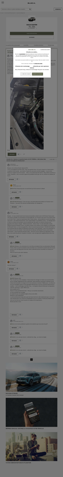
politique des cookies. (38, 63)
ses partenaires (22, 54)
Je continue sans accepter (45, 49)
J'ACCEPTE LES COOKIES (37, 74)
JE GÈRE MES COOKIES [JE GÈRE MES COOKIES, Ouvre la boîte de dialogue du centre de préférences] (25, 74)
